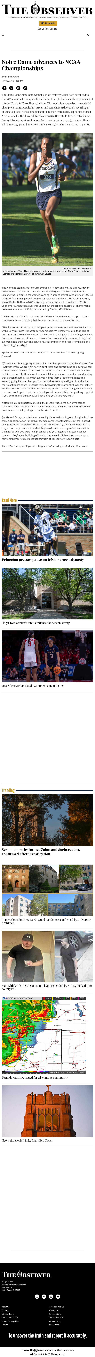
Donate (5, 1324)
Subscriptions (55, 1314)
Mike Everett (12, 76)
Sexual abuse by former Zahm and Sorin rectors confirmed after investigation (41, 851)
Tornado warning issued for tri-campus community (35, 1077)
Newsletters (54, 1310)
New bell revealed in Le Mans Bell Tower (27, 1140)
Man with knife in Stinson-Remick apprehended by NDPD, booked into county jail (47, 987)
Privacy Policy (54, 1321)
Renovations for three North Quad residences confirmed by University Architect (46, 921)
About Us (6, 1306)
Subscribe (53, 28)
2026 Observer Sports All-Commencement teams (32, 685)
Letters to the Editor (10, 1317)
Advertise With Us (56, 1306)
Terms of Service (56, 1317)
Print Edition (54, 1324)
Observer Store (43, 28)
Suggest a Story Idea (10, 1321)
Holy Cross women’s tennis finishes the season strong (36, 623)
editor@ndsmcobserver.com (14, 1284)
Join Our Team (8, 1314)
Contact (5, 1310)
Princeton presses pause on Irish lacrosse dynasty (43, 559)
